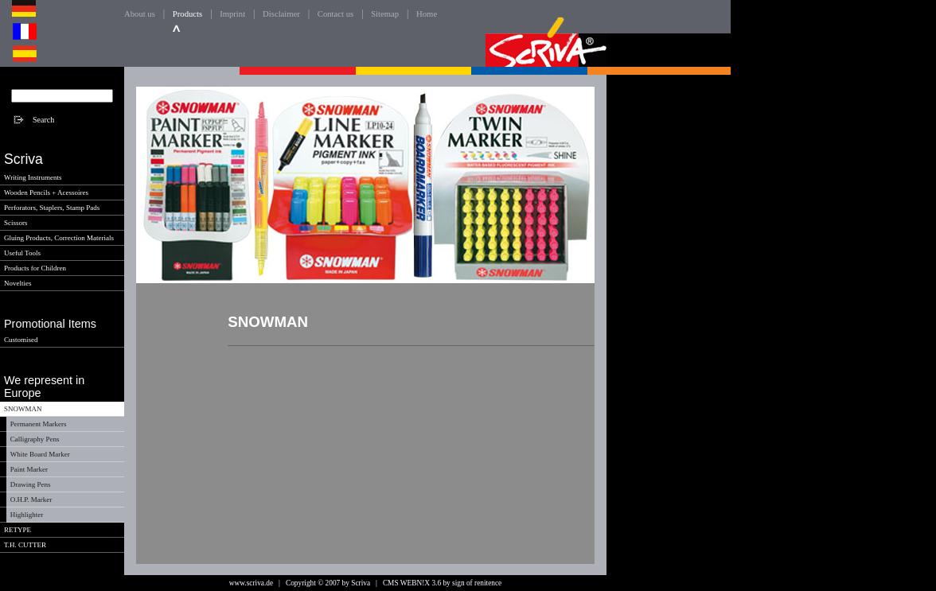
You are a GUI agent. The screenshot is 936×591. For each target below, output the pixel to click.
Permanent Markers (38, 424)
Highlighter (27, 515)
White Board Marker (40, 454)
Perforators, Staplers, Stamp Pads (51, 208)
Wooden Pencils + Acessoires (46, 192)
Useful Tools (22, 253)
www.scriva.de (251, 583)
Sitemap (385, 14)
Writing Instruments (32, 177)
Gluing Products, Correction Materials (59, 238)
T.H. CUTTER (25, 545)
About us (139, 14)
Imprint (232, 14)
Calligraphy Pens (35, 439)
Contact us (335, 14)
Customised (21, 340)
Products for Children (35, 268)
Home (426, 14)
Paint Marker (29, 469)
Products (187, 14)
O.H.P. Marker (31, 500)
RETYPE (17, 530)
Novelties (18, 283)
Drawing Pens (30, 484)
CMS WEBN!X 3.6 (412, 583)
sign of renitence (476, 583)
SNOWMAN (23, 409)
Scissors (16, 223)
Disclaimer (281, 14)
